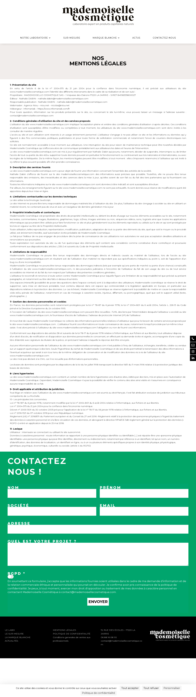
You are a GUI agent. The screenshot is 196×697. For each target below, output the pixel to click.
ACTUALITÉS (11, 640)
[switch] (11, 577)
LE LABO (10, 630)
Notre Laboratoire (34, 37)
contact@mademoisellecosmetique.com (32, 115)
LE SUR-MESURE (14, 633)
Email (108, 505)
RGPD (16, 573)
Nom (13, 487)
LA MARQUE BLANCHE (17, 637)
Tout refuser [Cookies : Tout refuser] (151, 688)
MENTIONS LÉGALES (64, 630)
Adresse (19, 523)
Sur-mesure (71, 37)
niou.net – (45, 105)
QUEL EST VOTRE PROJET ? (42, 541)
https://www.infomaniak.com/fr (54, 108)
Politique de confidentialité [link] (98, 693)
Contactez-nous (164, 37)
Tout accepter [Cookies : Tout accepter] (130, 688)
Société (18, 505)
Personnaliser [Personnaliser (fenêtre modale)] (172, 688)
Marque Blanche (105, 37)
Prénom (110, 487)
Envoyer (98, 601)
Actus (136, 37)
